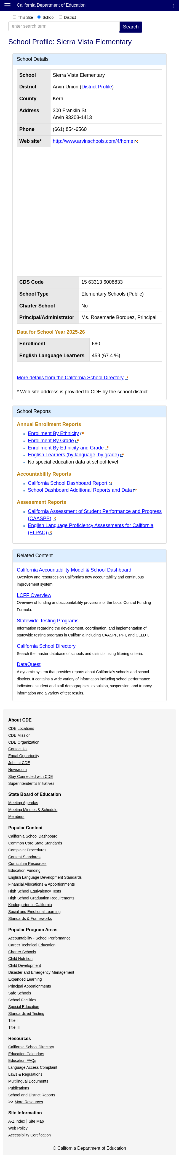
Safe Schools (19, 993)
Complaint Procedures (27, 850)
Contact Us (17, 749)
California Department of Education (51, 5)
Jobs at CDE (19, 762)
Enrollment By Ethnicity (53, 433)
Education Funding (24, 870)
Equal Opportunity (23, 756)
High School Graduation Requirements (41, 898)
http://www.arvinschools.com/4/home (93, 141)
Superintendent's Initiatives (31, 783)
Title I (13, 1020)
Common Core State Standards (35, 843)
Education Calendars (26, 1054)
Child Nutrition (20, 958)
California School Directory (46, 646)
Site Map (36, 1121)
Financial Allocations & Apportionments (41, 884)
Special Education (23, 1006)
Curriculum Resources (27, 863)
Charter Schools (22, 952)
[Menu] (7, 5)
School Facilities (22, 1000)
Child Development (24, 965)
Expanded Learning (25, 979)
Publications (18, 1088)
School (48, 17)
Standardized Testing (26, 1013)
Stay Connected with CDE (30, 776)
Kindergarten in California (30, 904)
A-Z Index (16, 1121)
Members (16, 816)
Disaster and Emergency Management (41, 972)
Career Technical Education (31, 945)
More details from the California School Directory (70, 377)
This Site (25, 17)
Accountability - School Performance (39, 938)
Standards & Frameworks (30, 918)
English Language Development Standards (45, 877)
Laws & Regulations (25, 1074)
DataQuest (29, 664)
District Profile (96, 87)
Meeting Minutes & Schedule (32, 809)
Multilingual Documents (28, 1081)
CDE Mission (19, 735)
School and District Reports (31, 1095)
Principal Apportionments (29, 986)
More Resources (29, 1102)
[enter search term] (64, 26)
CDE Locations (21, 728)
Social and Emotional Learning (34, 911)
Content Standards (24, 857)
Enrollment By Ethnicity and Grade (66, 448)
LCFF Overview (34, 595)
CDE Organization (23, 742)
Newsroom (17, 769)
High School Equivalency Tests (34, 891)
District (70, 17)
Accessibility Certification (29, 1135)
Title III (14, 1027)
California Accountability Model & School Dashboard (74, 570)
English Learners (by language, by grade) (73, 454)
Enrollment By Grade (51, 440)
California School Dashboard (32, 836)
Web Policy (18, 1128)
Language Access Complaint (32, 1067)
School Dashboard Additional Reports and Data (80, 490)
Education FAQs (22, 1060)
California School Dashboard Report (67, 483)
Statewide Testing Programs (48, 620)
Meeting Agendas (23, 803)
